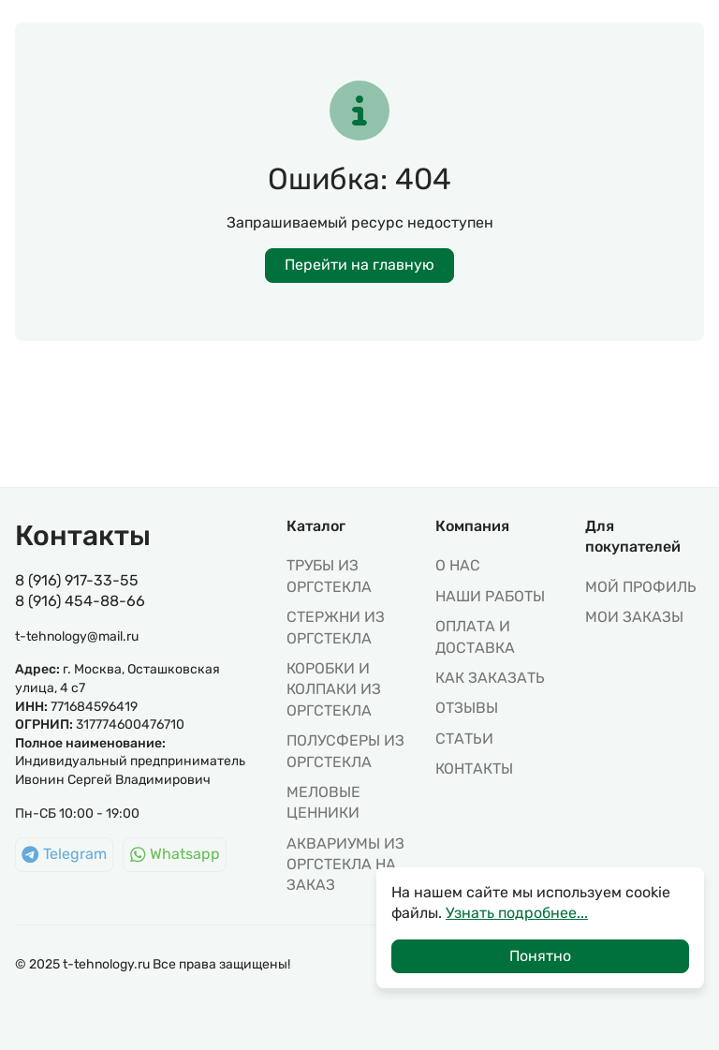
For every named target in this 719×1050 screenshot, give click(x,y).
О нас (457, 565)
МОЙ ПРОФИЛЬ (641, 587)
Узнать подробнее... (517, 913)
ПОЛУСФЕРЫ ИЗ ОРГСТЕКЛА (345, 751)
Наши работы (490, 596)
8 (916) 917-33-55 (77, 580)
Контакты (474, 768)
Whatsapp (175, 854)
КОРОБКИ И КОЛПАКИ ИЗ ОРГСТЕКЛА (333, 689)
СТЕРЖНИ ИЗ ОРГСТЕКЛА (335, 627)
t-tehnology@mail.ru (77, 636)
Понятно (540, 956)
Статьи (464, 738)
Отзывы (466, 708)
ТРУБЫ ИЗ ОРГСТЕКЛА (329, 575)
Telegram (64, 854)
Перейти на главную (359, 265)
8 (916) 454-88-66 (80, 601)
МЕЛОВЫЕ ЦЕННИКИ (323, 802)
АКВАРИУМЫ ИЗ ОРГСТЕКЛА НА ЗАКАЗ (345, 865)
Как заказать (490, 678)
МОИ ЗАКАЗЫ (634, 617)
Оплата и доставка (475, 636)
